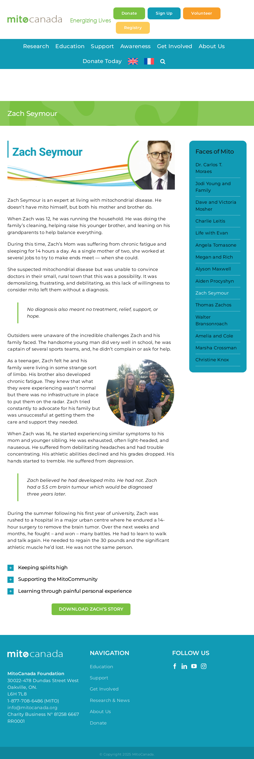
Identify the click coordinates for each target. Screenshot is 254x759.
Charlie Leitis (210, 221)
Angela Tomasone (216, 245)
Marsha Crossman (216, 348)
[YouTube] (194, 666)
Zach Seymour (212, 293)
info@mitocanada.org (32, 707)
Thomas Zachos (213, 305)
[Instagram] (203, 666)
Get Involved (104, 689)
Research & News (110, 700)
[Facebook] (175, 666)
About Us (100, 711)
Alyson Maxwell (213, 269)
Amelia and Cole (214, 336)
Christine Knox (212, 360)
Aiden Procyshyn (214, 281)
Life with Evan (211, 233)
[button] (162, 61)
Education (101, 666)
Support (99, 678)
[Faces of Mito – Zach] (91, 165)
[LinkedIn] (184, 666)
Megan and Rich (214, 257)
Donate (98, 723)
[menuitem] (133, 61)
